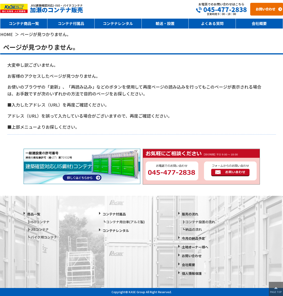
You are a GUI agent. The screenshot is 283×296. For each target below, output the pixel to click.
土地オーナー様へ (195, 247)
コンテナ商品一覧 (24, 23)
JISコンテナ (40, 229)
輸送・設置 (165, 23)
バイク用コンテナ (44, 237)
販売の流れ (190, 214)
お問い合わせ (192, 255)
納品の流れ (193, 229)
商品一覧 (33, 214)
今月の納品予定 (193, 238)
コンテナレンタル (118, 23)
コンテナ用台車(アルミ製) (125, 221)
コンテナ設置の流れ (200, 221)
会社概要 (259, 23)
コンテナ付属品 (71, 23)
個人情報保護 (192, 273)
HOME (6, 34)
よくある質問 (212, 23)
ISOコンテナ (40, 221)
